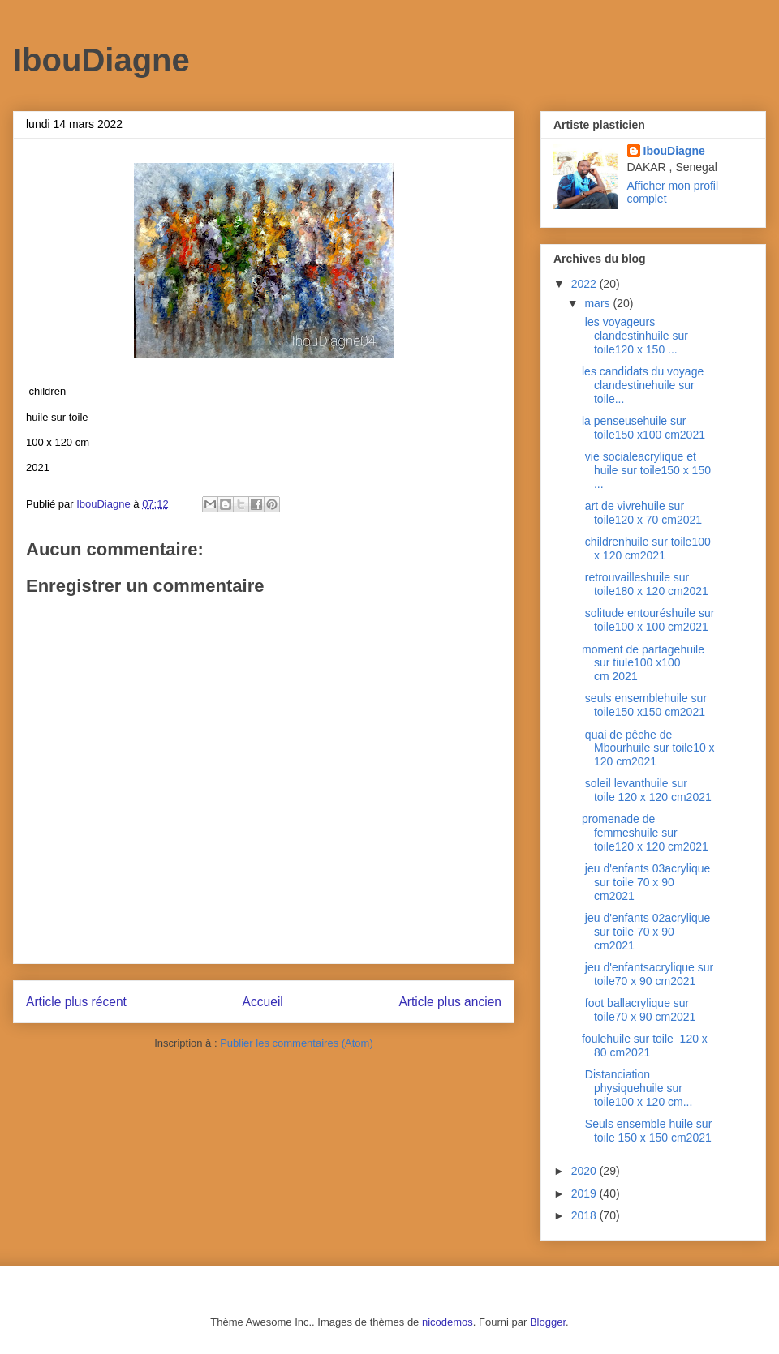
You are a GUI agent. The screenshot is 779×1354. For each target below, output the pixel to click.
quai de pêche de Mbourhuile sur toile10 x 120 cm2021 (648, 748)
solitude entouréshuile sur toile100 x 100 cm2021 (648, 619)
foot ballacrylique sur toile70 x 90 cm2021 (638, 1009)
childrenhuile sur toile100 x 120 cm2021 (646, 548)
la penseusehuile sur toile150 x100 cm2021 (645, 427)
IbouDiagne (101, 60)
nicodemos (447, 1322)
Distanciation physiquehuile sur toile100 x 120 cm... (637, 1088)
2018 (585, 1215)
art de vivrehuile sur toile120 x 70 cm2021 (642, 512)
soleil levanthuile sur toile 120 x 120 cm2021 (647, 790)
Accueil (263, 1002)
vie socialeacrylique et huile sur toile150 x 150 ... (646, 470)
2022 (585, 283)
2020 (585, 1170)
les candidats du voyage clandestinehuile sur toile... (643, 385)
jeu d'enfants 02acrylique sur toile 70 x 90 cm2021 (646, 931)
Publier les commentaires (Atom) (296, 1043)
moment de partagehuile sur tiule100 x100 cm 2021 (643, 663)
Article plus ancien (449, 1002)
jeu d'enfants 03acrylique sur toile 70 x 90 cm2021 (646, 882)
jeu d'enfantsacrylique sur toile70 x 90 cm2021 (647, 974)
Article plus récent (76, 1002)
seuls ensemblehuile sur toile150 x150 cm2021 (644, 705)
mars (598, 303)
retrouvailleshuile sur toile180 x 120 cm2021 (645, 584)
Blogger (548, 1322)
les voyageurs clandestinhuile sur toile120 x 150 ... (635, 335)
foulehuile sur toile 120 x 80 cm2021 (645, 1045)
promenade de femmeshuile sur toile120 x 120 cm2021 (647, 832)
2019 (585, 1193)
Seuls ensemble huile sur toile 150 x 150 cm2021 (647, 1130)
